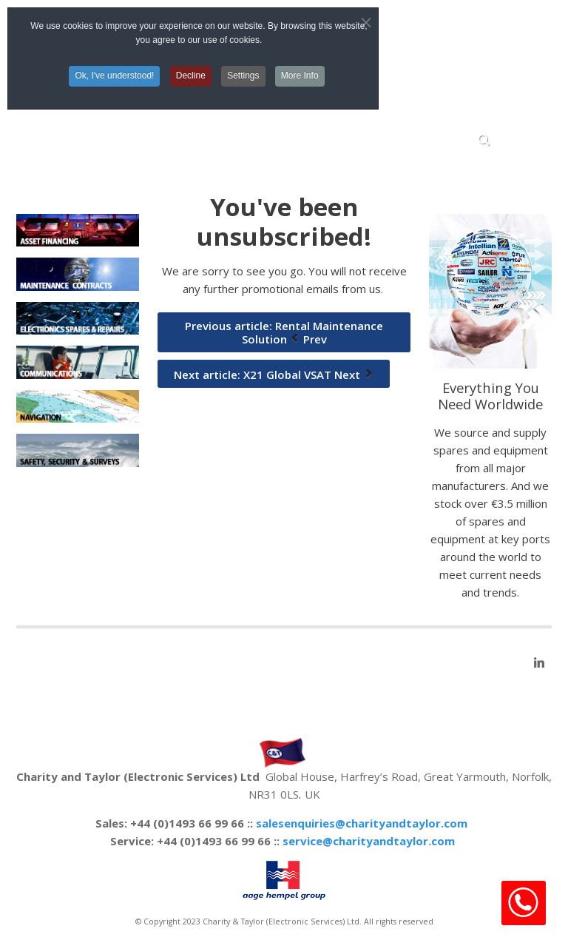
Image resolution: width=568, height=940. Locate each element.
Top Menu (456, 33)
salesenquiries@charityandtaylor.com (361, 823)
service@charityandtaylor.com (369, 840)
